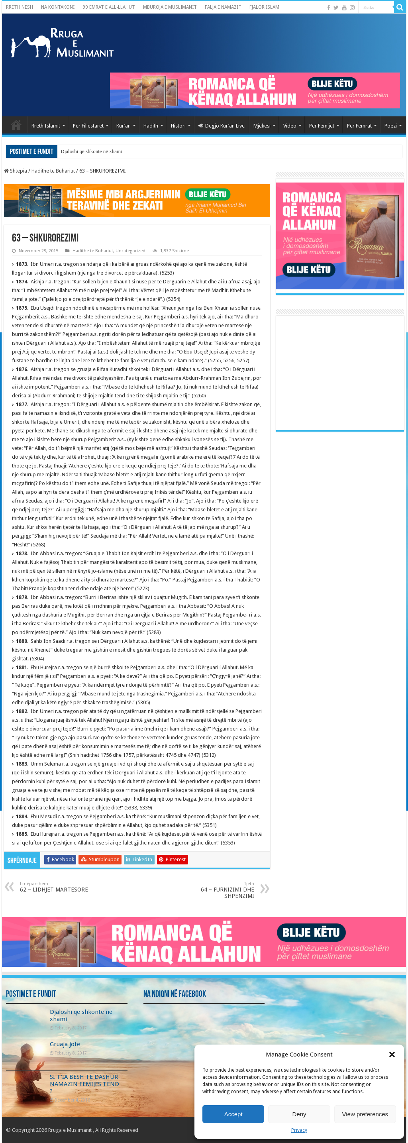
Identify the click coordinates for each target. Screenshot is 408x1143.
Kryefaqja (16, 124)
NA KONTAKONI (58, 7)
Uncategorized (130, 250)
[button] (392, 1055)
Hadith (150, 126)
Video (289, 126)
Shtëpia (15, 171)
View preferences (365, 1114)
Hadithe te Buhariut (53, 171)
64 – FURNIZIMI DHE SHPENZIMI (213, 890)
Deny (299, 1114)
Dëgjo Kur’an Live (221, 126)
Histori (178, 126)
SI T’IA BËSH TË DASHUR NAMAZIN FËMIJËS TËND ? (84, 1084)
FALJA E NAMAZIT (223, 7)
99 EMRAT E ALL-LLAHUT (108, 7)
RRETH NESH (19, 7)
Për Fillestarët (88, 126)
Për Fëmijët (321, 126)
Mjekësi (262, 126)
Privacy (299, 1130)
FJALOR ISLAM (264, 7)
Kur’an (123, 126)
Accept (233, 1114)
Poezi (390, 126)
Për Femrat (359, 126)
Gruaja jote (65, 1044)
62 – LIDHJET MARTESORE (61, 887)
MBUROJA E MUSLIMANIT (170, 7)
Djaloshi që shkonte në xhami (91, 151)
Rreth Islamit (45, 126)
